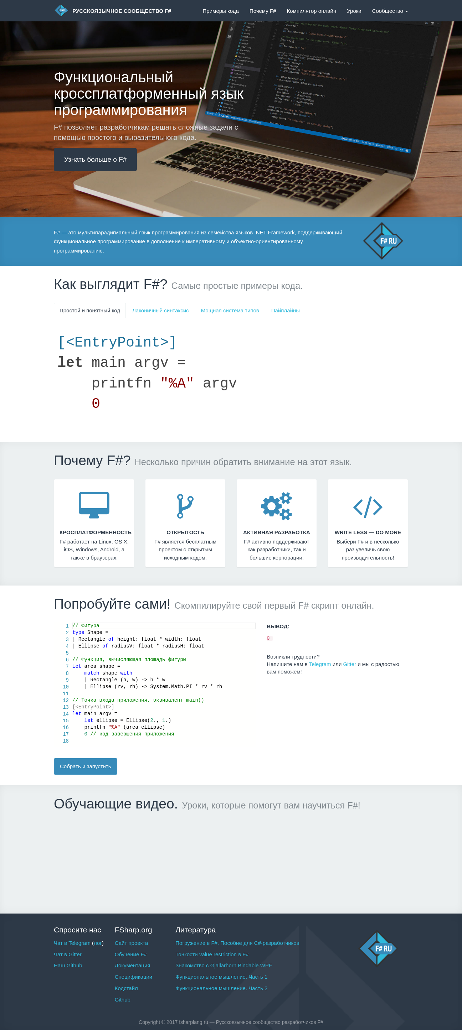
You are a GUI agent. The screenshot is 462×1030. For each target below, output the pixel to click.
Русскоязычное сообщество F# (112, 10)
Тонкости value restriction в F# (211, 954)
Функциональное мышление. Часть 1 (221, 977)
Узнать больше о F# (95, 159)
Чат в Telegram (72, 943)
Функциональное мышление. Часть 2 (221, 988)
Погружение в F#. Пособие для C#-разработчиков (237, 943)
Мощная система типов (230, 310)
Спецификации (134, 977)
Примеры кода (221, 11)
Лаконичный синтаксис (160, 310)
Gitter (349, 664)
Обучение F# (131, 954)
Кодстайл (126, 988)
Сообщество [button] (390, 11)
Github (122, 1000)
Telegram (320, 664)
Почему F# (263, 11)
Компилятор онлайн (311, 11)
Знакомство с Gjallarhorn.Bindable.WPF (223, 965)
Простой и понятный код (90, 310)
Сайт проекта (131, 943)
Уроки (354, 11)
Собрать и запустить (85, 766)
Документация (132, 965)
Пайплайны (285, 310)
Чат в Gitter (68, 954)
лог (98, 943)
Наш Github (68, 965)
